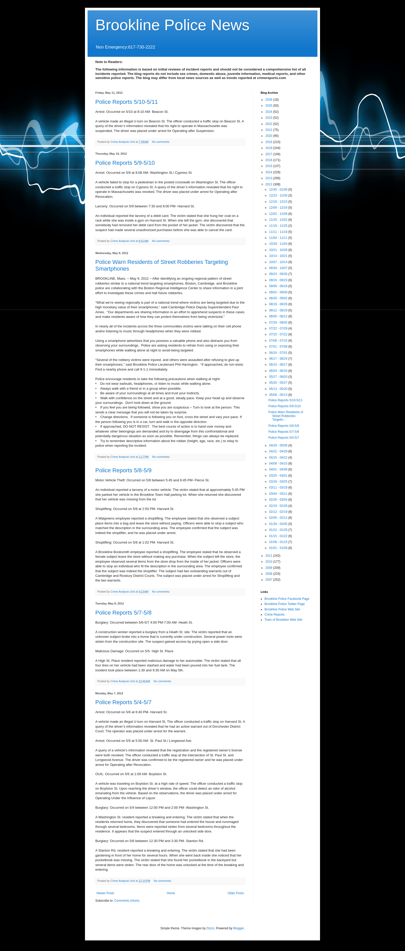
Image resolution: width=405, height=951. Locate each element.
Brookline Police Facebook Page (286, 599)
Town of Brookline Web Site (283, 620)
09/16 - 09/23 (278, 280)
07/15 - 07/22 (278, 334)
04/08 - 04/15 (278, 463)
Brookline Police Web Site (282, 609)
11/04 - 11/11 (278, 238)
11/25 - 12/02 (278, 220)
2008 (269, 574)
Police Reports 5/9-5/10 (125, 163)
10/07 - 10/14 (278, 262)
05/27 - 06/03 (278, 377)
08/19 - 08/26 (278, 304)
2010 (269, 561)
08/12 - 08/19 (278, 310)
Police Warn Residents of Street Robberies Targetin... (285, 415)
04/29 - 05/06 (278, 445)
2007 (269, 579)
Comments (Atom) (126, 900)
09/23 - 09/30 (278, 274)
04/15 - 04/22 (278, 457)
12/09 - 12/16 (278, 207)
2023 (269, 118)
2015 (269, 166)
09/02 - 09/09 (278, 292)
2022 (269, 124)
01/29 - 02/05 (278, 524)
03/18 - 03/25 (278, 481)
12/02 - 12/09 (278, 214)
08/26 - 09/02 (278, 298)
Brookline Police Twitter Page (284, 604)
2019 (269, 142)
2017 (269, 154)
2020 (269, 136)
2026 (269, 99)
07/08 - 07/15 (278, 340)
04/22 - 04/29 (278, 451)
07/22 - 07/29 (278, 328)
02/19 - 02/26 (278, 506)
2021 (269, 130)
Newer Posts (105, 893)
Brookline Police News (172, 25)
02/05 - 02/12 (278, 518)
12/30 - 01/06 (278, 189)
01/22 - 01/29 (278, 530)
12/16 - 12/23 (278, 201)
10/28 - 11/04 (278, 244)
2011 (269, 555)
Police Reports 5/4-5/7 (123, 702)
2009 (269, 568)
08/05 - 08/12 (278, 316)
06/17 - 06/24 (278, 358)
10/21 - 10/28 (278, 250)
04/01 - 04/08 (278, 469)
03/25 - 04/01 (278, 475)
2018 (269, 148)
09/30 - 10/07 (278, 268)
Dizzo (210, 928)
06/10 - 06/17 (278, 364)
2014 (269, 172)
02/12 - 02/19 (278, 512)
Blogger (238, 928)
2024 (269, 112)
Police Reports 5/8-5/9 (123, 470)
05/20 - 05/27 (278, 382)
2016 (269, 160)
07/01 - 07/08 (278, 346)
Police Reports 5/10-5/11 (126, 102)
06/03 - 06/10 (278, 371)
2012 (269, 184)
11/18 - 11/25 (278, 225)
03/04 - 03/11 (278, 494)
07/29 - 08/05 (278, 322)
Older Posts (236, 893)
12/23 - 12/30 (278, 195)
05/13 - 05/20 (278, 389)
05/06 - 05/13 (278, 395)
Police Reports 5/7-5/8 (123, 612)
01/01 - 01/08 (278, 548)
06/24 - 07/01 (278, 353)
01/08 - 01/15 (278, 542)
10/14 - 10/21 (278, 256)
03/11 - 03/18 (278, 487)
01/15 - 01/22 (278, 536)
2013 (269, 178)
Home (171, 893)
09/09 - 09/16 (278, 286)
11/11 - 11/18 (278, 232)
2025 (269, 105)
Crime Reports (274, 614)
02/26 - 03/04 (278, 499)
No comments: (161, 141)
